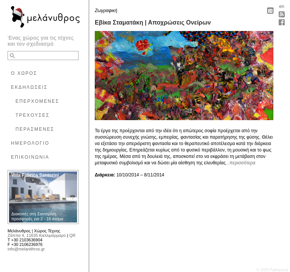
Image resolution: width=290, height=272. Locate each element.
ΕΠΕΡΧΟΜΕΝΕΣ (37, 101)
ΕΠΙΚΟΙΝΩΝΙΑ (30, 157)
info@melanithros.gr (26, 249)
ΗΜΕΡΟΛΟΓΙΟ (30, 143)
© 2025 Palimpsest (272, 270)
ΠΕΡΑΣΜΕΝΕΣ (34, 129)
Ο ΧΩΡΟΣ (24, 73)
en (281, 6)
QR (72, 235)
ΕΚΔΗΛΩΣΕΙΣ (29, 87)
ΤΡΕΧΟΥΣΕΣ (32, 115)
